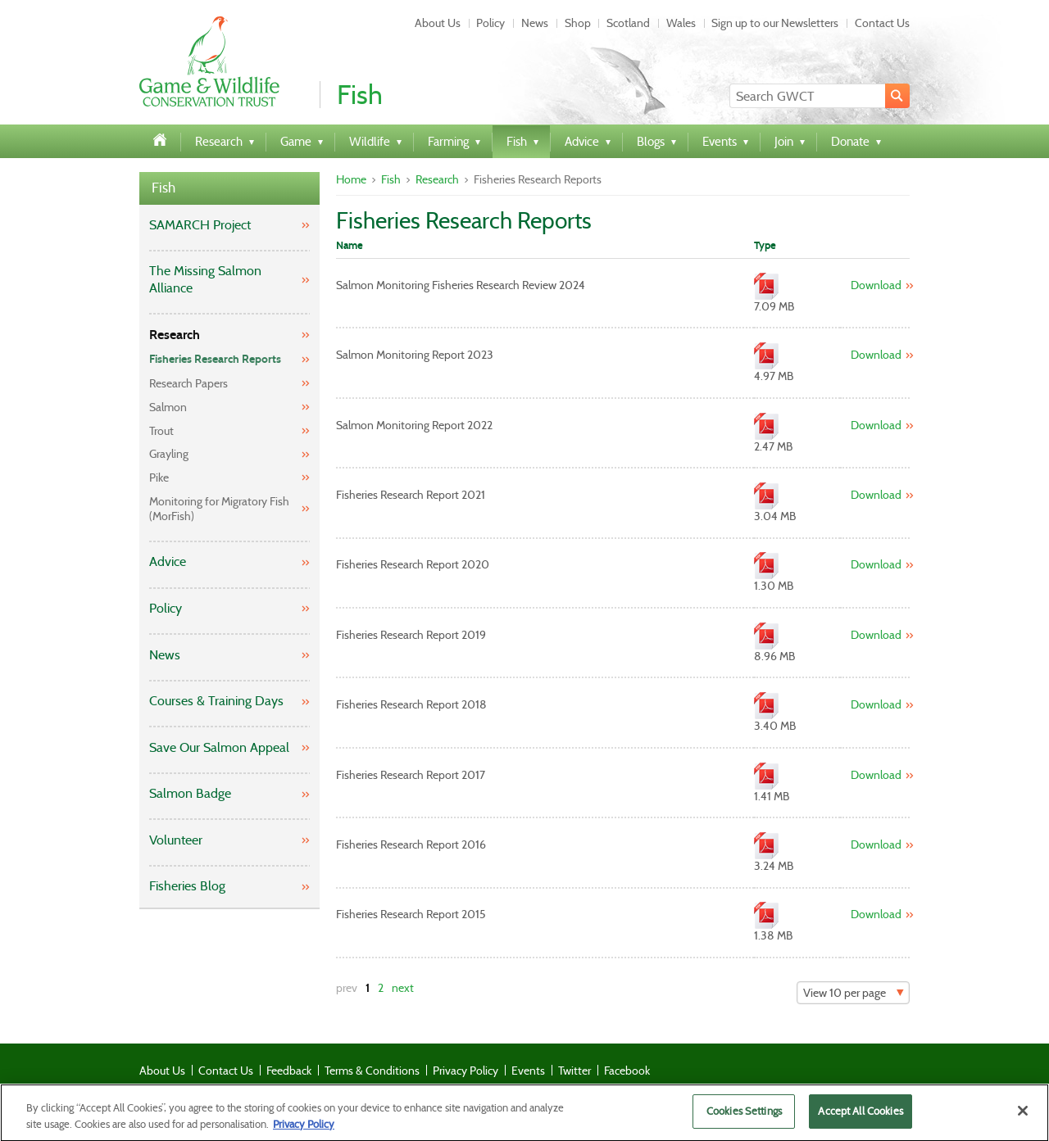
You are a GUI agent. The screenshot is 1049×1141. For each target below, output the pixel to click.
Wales (681, 23)
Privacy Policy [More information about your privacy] (303, 1129)
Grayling (168, 453)
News (534, 23)
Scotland (628, 23)
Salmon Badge (190, 793)
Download (876, 285)
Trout (161, 430)
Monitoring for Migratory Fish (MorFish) (219, 508)
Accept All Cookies (860, 1117)
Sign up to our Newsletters (774, 23)
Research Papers (188, 383)
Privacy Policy (465, 1070)
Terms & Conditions (372, 1070)
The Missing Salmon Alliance (205, 279)
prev (346, 987)
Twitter (574, 1070)
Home (351, 179)
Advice (167, 561)
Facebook (627, 1070)
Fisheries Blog (187, 886)
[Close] (1023, 1116)
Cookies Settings (744, 1117)
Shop (578, 23)
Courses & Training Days (216, 701)
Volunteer (175, 840)
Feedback (288, 1070)
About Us (438, 23)
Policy (490, 23)
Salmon (168, 407)
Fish (163, 188)
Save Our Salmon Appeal (219, 747)
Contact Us (882, 23)
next (403, 987)
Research (174, 334)
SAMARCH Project (200, 225)
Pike (159, 477)
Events (528, 1070)
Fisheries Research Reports (215, 359)
